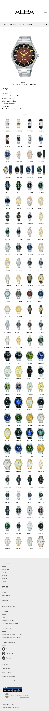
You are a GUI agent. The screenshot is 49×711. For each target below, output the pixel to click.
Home (4, 24)
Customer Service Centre (10, 623)
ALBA (4, 592)
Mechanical (5, 569)
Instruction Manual (8, 620)
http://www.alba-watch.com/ (11, 637)
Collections (12, 24)
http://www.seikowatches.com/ (12, 634)
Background (6, 668)
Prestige (21, 24)
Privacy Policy (6, 672)
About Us (5, 664)
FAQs (4, 617)
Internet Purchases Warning (10, 681)
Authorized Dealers (8, 606)
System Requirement (8, 676)
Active (4, 582)
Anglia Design (14, 707)
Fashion (4, 579)
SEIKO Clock (6, 596)
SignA (4, 572)
